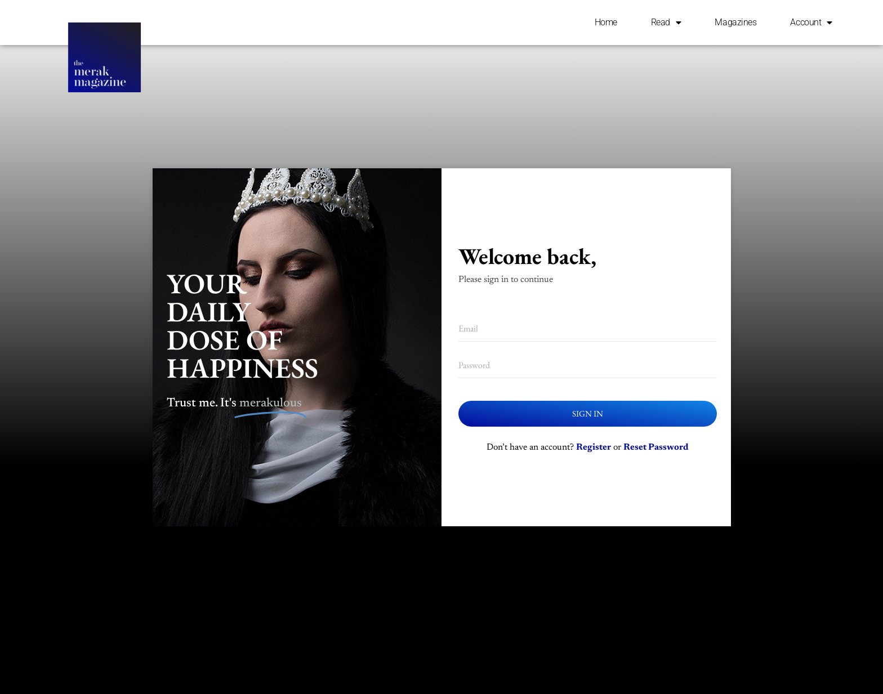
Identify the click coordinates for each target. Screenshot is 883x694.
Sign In (587, 413)
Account (811, 23)
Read (666, 23)
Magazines (735, 22)
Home (606, 22)
